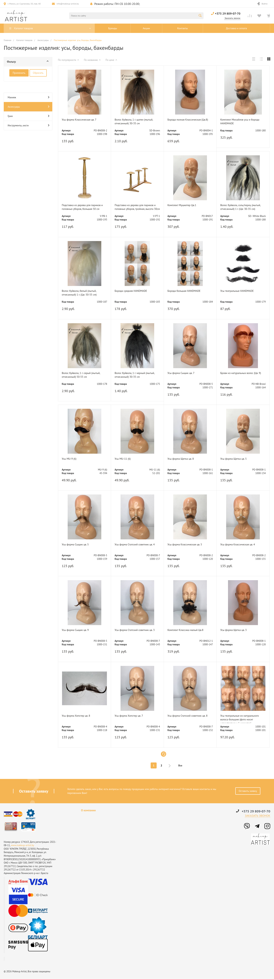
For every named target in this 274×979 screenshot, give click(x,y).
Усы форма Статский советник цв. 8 (190, 718)
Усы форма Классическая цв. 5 (188, 544)
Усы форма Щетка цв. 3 (236, 630)
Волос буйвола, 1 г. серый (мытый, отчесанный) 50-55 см (82, 375)
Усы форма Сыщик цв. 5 (78, 544)
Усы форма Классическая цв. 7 (82, 119)
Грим (28, 116)
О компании (88, 810)
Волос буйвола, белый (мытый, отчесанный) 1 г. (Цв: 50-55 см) (83, 293)
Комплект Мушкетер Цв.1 (185, 205)
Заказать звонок (257, 816)
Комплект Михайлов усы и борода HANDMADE (238, 122)
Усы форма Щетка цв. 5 (236, 459)
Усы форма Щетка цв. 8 (184, 459)
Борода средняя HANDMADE (134, 291)
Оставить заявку (248, 791)
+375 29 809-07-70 (227, 13)
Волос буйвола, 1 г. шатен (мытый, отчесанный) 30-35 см (135, 122)
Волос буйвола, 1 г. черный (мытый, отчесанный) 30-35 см (135, 375)
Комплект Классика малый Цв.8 (189, 630)
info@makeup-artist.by (68, 3)
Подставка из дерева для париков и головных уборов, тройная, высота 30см (134, 207)
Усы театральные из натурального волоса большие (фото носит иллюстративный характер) (241, 718)
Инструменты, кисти (28, 125)
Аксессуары (28, 106)
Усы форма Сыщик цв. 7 (184, 373)
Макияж (28, 97)
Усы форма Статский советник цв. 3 (137, 632)
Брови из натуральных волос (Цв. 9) (242, 375)
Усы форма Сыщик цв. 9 (78, 630)
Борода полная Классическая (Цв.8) (188, 122)
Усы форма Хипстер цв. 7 (132, 716)
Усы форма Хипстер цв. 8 (79, 716)
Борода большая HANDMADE (187, 291)
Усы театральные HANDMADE (240, 291)
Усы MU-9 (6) (71, 459)
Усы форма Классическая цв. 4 (241, 544)
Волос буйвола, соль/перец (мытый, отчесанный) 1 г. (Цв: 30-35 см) (242, 207)
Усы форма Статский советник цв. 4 (137, 547)
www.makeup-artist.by (22, 845)
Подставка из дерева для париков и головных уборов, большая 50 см (81, 207)
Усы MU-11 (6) (125, 459)
